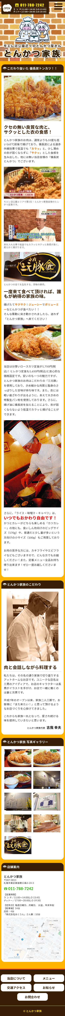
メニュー (49, 978)
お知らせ (49, 988)
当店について (16, 978)
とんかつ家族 (34, 1011)
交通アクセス (16, 988)
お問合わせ (32, 997)
